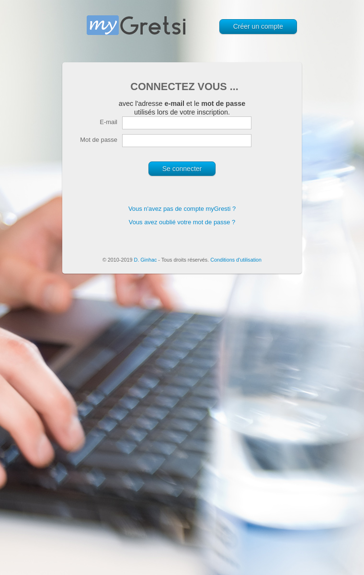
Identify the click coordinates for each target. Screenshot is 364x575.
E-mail (108, 122)
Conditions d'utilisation (236, 260)
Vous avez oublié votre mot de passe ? (182, 222)
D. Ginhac (145, 260)
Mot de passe (98, 139)
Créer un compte (258, 26)
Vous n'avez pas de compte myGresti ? (182, 208)
